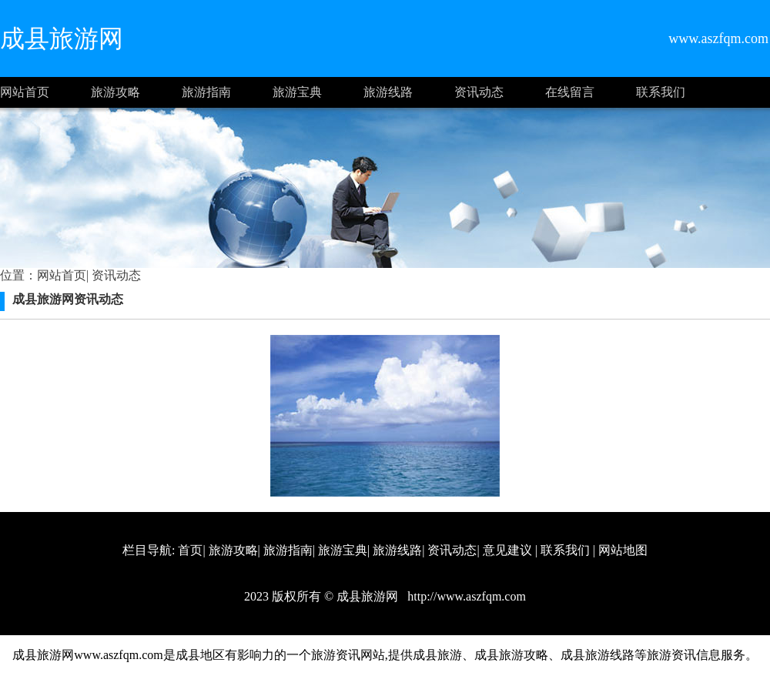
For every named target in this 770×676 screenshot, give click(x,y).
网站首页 (24, 92)
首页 (190, 550)
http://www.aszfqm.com (465, 596)
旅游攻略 (115, 92)
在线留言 (569, 92)
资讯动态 (479, 92)
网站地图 (623, 550)
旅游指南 (206, 92)
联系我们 (660, 92)
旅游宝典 (297, 92)
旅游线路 (388, 92)
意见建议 (507, 550)
